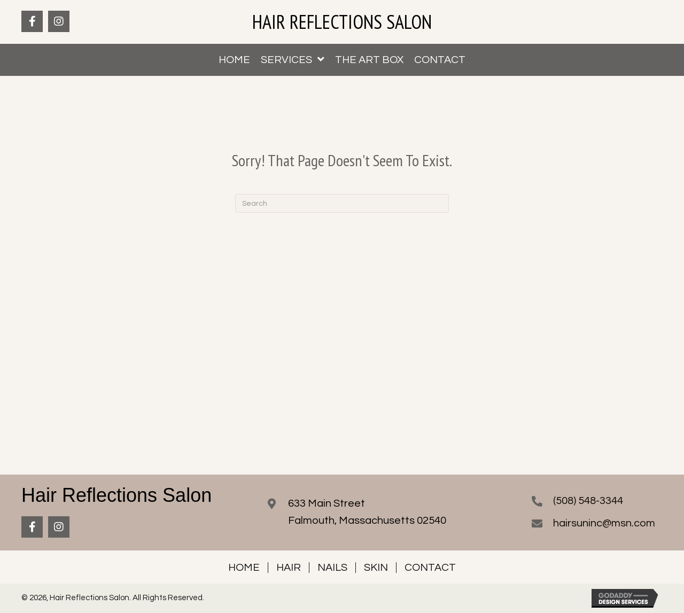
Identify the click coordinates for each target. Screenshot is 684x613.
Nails (332, 567)
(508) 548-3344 (588, 500)
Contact (430, 567)
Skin (376, 567)
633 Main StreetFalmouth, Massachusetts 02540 (367, 512)
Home (244, 567)
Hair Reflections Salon (342, 21)
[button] (32, 21)
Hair (288, 567)
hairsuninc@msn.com (604, 523)
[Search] (342, 203)
